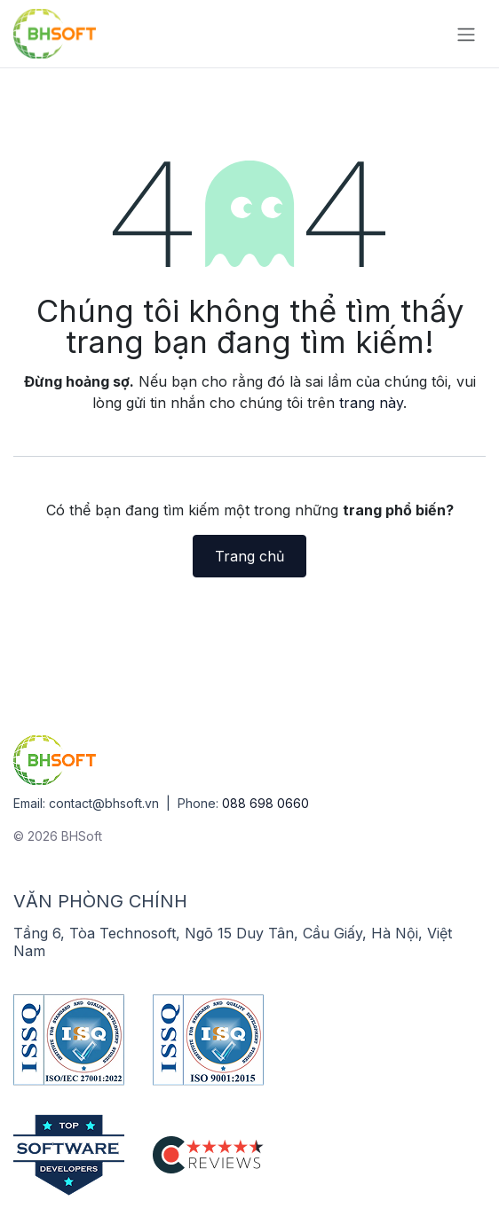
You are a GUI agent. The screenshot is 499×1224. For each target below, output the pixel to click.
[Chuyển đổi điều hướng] (466, 33)
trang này (371, 403)
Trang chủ (249, 556)
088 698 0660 (265, 803)
